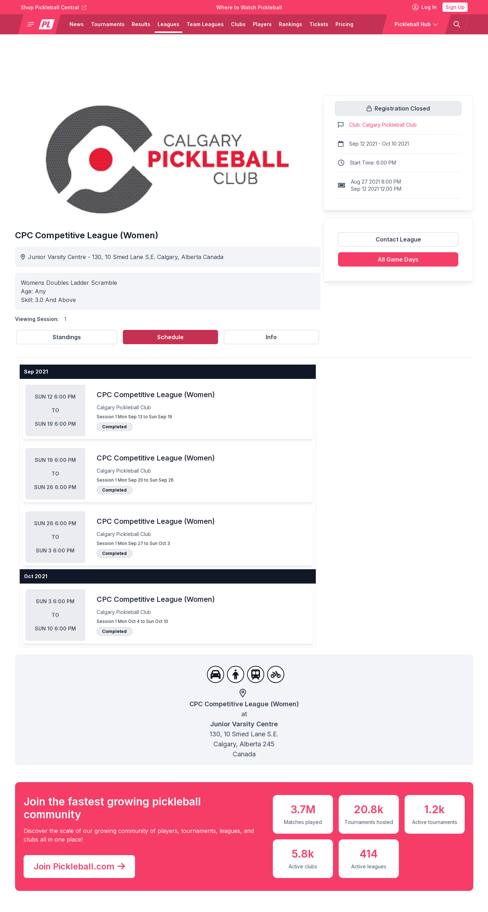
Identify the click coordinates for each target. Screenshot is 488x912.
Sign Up (455, 7)
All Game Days (398, 259)
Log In (424, 7)
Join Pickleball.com (79, 866)
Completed (114, 426)
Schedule (170, 337)
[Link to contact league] (398, 242)
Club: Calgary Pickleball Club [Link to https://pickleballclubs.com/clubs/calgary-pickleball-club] (383, 125)
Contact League (398, 239)
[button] (42, 24)
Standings (67, 337)
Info (271, 337)
